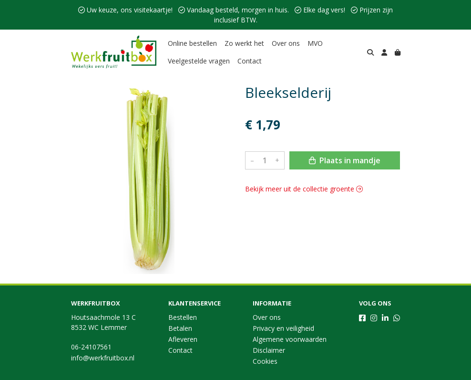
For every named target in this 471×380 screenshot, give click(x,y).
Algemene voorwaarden (290, 339)
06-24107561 (91, 346)
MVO (315, 43)
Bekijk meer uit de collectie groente (304, 188)
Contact (249, 60)
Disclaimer (269, 350)
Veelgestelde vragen (199, 60)
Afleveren (182, 339)
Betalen (180, 328)
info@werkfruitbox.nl (102, 357)
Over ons (286, 43)
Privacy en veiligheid (283, 328)
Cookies (265, 361)
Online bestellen (192, 43)
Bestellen (182, 317)
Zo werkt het (244, 43)
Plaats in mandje (344, 160)
